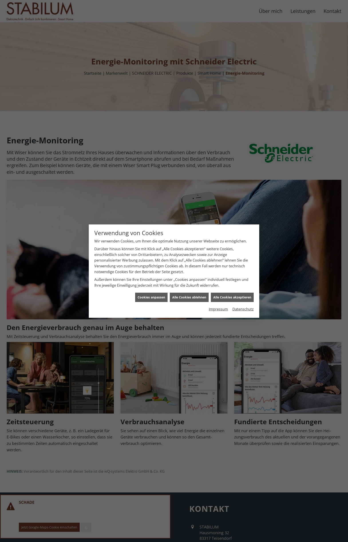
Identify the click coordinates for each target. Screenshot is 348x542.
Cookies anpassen (151, 283)
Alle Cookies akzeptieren (232, 283)
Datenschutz (243, 294)
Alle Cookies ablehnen (189, 283)
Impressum (218, 294)
